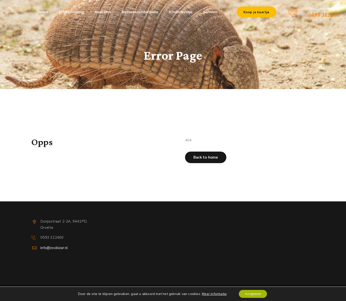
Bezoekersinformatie (140, 12)
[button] (205, 157)
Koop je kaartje (256, 12)
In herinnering (71, 12)
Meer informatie (212, 293)
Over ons (103, 12)
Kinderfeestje (180, 12)
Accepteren (253, 293)
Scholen (210, 12)
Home (43, 12)
